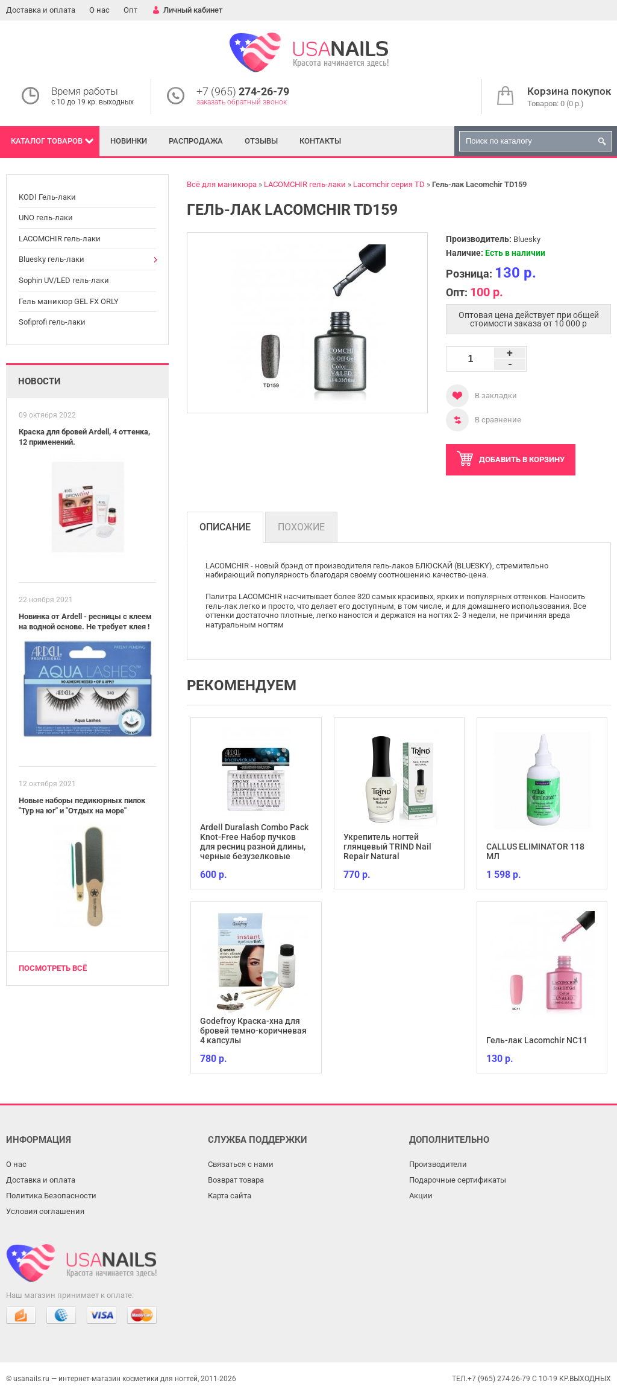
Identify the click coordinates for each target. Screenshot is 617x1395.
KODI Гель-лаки (47, 197)
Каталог (47, 140)
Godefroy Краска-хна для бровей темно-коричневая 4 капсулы (253, 1030)
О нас (99, 9)
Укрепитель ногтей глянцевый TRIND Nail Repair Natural (387, 846)
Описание (225, 527)
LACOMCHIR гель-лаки (60, 238)
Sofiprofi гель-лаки (52, 321)
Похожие (301, 527)
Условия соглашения (45, 1211)
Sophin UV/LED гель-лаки (64, 280)
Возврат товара (236, 1179)
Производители (438, 1164)
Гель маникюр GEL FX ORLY (69, 301)
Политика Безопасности (51, 1195)
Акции (421, 1195)
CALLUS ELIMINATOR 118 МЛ (535, 851)
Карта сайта (229, 1195)
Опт (130, 9)
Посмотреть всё (53, 968)
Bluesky (526, 239)
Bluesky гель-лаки (51, 259)
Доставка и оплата (40, 9)
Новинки (128, 140)
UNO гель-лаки (46, 217)
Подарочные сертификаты (457, 1179)
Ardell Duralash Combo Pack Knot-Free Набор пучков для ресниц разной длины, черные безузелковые (254, 841)
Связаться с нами (241, 1164)
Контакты (320, 140)
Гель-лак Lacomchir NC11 (536, 1040)
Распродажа (196, 140)
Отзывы (261, 140)
